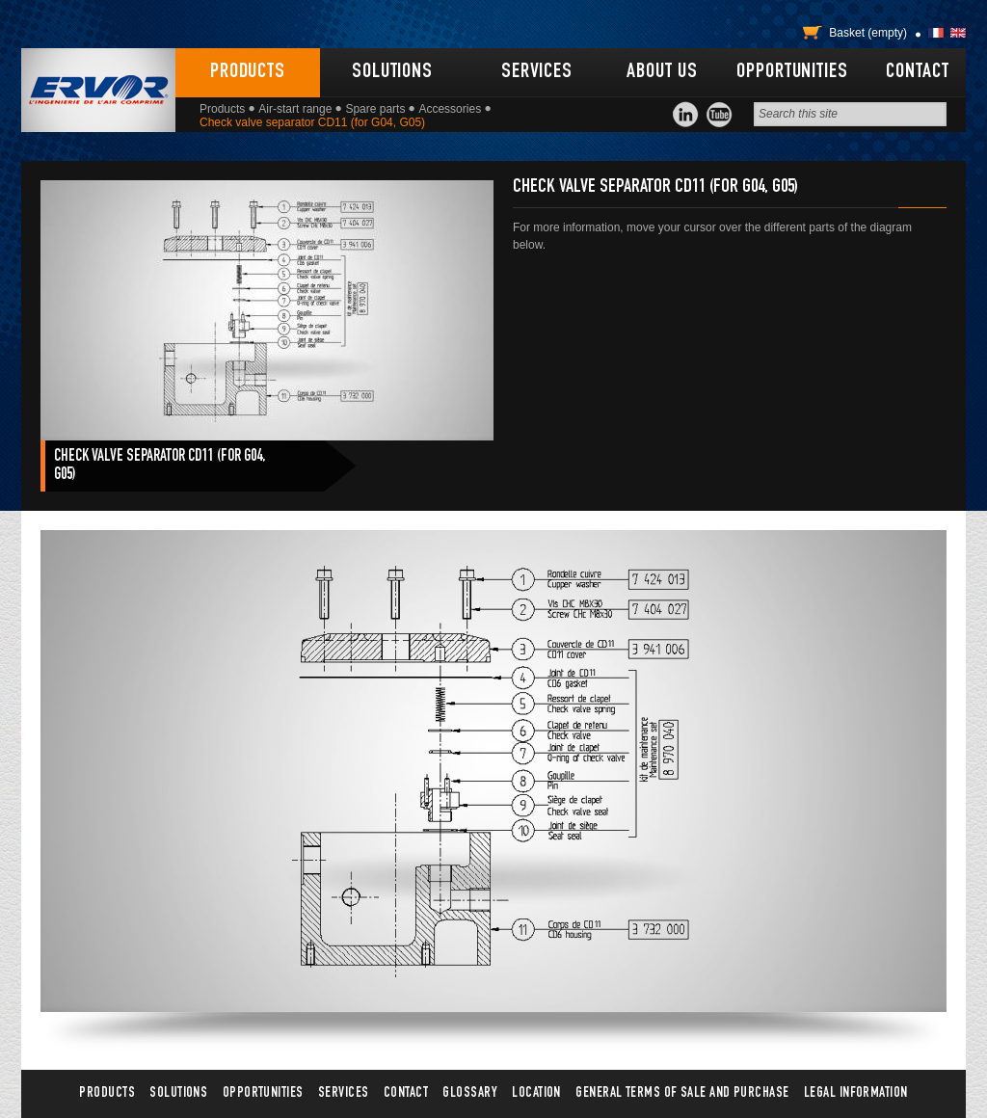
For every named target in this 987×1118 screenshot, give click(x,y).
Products (247, 72)
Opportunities (791, 72)
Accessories (449, 109)
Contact (917, 72)
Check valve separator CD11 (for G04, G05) (159, 466)
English (958, 33)
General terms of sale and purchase (681, 1093)
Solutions (392, 72)
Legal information (856, 1093)
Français (936, 33)
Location (536, 1093)
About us (662, 72)
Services (537, 72)
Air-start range (295, 109)
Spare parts (375, 109)
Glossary (469, 1093)
